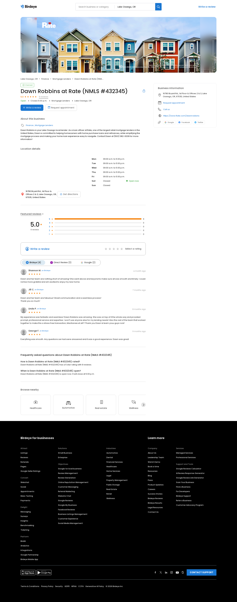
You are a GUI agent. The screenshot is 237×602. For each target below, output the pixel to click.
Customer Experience (68, 518)
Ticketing (25, 529)
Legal (108, 475)
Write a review (207, 6)
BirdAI (23, 541)
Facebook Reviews (66, 509)
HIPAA (73, 586)
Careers (151, 489)
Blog (150, 475)
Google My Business (67, 504)
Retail (109, 493)
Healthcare (111, 466)
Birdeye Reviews (155, 498)
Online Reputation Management (73, 482)
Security (59, 586)
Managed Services (184, 452)
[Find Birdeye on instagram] (171, 572)
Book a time (153, 466)
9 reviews (43, 96)
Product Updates (156, 484)
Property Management (117, 480)
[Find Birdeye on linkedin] (166, 572)
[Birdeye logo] (29, 7)
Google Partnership (30, 554)
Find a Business (183, 486)
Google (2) (87, 262)
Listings (24, 452)
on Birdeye (46, 270)
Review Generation (67, 477)
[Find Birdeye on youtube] (177, 572)
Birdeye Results (155, 502)
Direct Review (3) (60, 262)
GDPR (67, 586)
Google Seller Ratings (30, 471)
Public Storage (113, 484)
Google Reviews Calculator (188, 468)
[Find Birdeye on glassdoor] (183, 572)
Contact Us (153, 511)
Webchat (25, 482)
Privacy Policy (47, 586)
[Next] (143, 404)
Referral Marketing (66, 491)
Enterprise (62, 457)
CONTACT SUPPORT (201, 572)
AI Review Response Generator (190, 473)
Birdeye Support (183, 495)
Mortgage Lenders (62, 78)
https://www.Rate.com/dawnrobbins (181, 115)
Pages (23, 466)
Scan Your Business (185, 482)
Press (150, 480)
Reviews (24, 457)
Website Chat (64, 495)
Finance (45, 78)
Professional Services (186, 457)
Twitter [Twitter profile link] (199, 122)
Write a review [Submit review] (32, 107)
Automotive (112, 452)
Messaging (26, 511)
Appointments (27, 491)
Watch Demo (154, 461)
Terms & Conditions (30, 586)
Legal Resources (155, 507)
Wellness (110, 498)
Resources (152, 471)
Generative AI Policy (94, 586)
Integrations (26, 550)
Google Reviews (65, 500)
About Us (152, 452)
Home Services (113, 471)
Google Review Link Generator (190, 477)
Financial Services (114, 461)
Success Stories (155, 493)
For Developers (183, 491)
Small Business (65, 452)
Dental (109, 457)
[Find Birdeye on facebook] (155, 572)
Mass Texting (27, 495)
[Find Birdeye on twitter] (161, 572)
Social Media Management (70, 523)
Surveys (24, 516)
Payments (25, 500)
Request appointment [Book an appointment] (61, 107)
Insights (24, 520)
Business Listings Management (72, 514)
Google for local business (70, 468)
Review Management (68, 473)
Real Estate (111, 489)
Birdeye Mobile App (29, 559)
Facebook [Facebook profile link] (184, 122)
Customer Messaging (68, 486)
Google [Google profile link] (169, 122)
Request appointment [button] (174, 102)
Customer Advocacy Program (190, 504)
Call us (166, 109)
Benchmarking (27, 525)
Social (23, 486)
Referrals (25, 461)
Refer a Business (184, 500)
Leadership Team (156, 457)
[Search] (158, 6)
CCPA (81, 586)
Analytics (25, 545)
